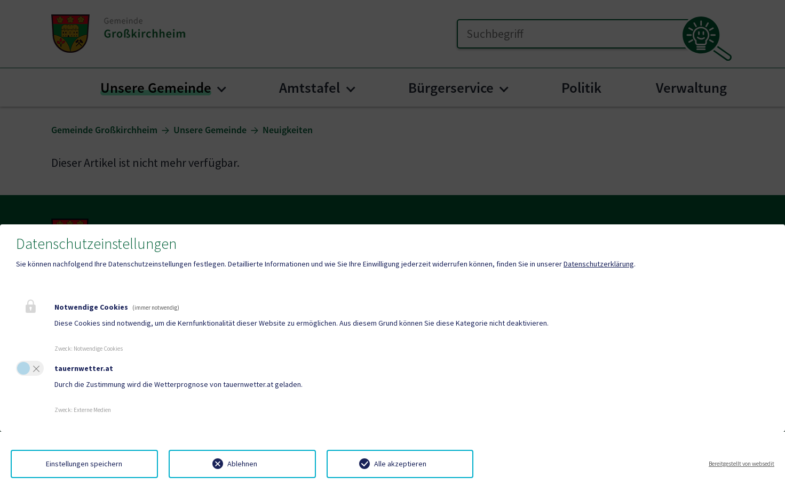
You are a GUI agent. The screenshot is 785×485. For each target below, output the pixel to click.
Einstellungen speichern (84, 463)
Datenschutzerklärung (599, 264)
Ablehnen (242, 463)
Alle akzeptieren (400, 463)
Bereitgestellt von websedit (741, 463)
